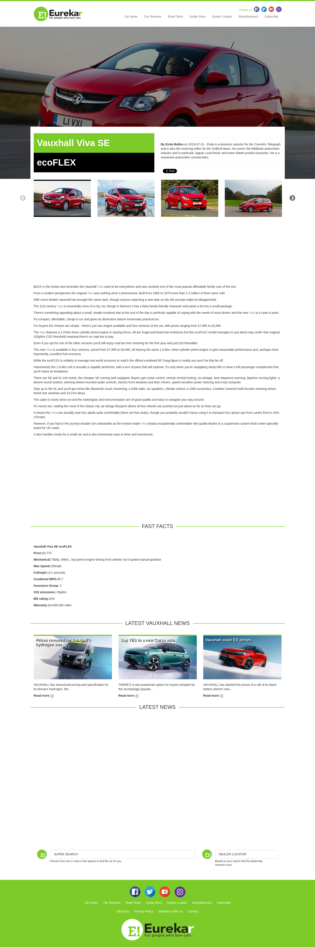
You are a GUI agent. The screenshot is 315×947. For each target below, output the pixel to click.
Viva (100, 286)
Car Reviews (152, 16)
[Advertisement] (158, 254)
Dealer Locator (222, 16)
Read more (44, 695)
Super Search (66, 854)
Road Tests (175, 16)
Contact (193, 911)
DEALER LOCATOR (233, 854)
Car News (130, 16)
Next (292, 198)
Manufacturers (248, 16)
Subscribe (271, 16)
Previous (23, 198)
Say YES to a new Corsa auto (148, 640)
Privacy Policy (143, 911)
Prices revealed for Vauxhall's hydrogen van (63, 642)
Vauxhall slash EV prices (228, 640)
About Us (123, 911)
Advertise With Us (170, 911)
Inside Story (198, 16)
